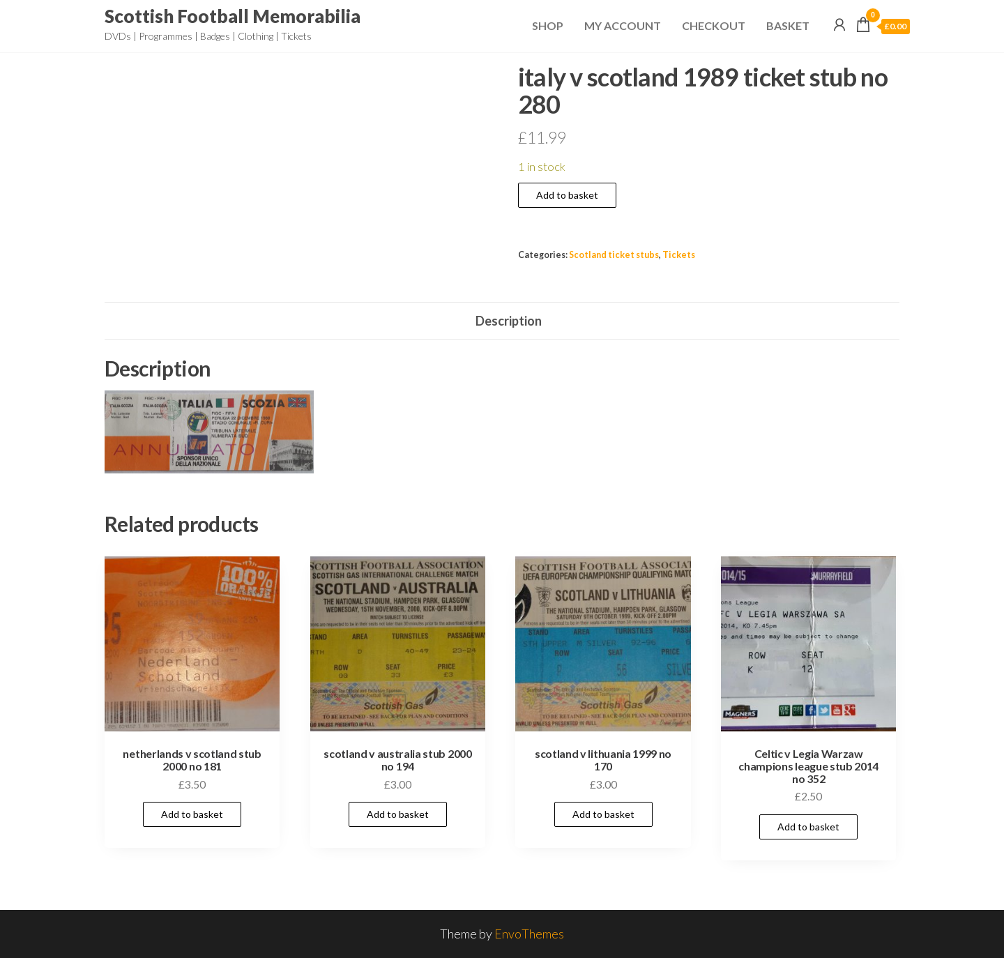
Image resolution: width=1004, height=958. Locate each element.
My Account (622, 25)
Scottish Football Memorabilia (232, 16)
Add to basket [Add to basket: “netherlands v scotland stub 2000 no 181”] (192, 814)
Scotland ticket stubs (614, 255)
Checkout (713, 25)
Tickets (678, 255)
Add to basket (567, 195)
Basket (787, 25)
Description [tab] (509, 320)
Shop (547, 25)
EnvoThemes (529, 933)
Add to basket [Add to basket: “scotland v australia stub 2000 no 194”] (398, 814)
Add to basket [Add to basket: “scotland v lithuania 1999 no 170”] (603, 814)
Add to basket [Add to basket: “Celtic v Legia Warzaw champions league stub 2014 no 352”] (808, 826)
